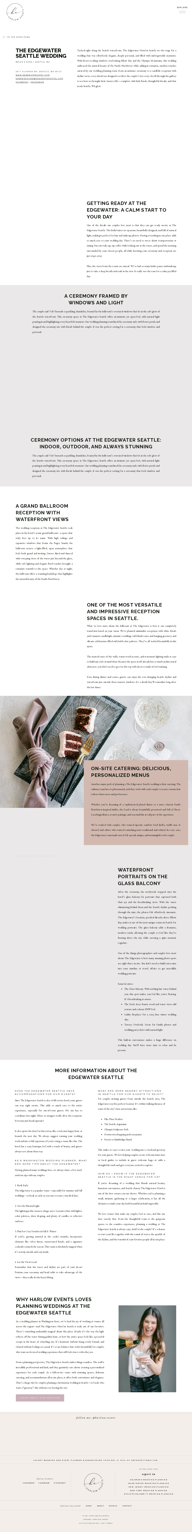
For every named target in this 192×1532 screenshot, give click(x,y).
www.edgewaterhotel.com (33, 75)
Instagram (37, 82)
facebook (22, 82)
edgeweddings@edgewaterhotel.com (39, 79)
